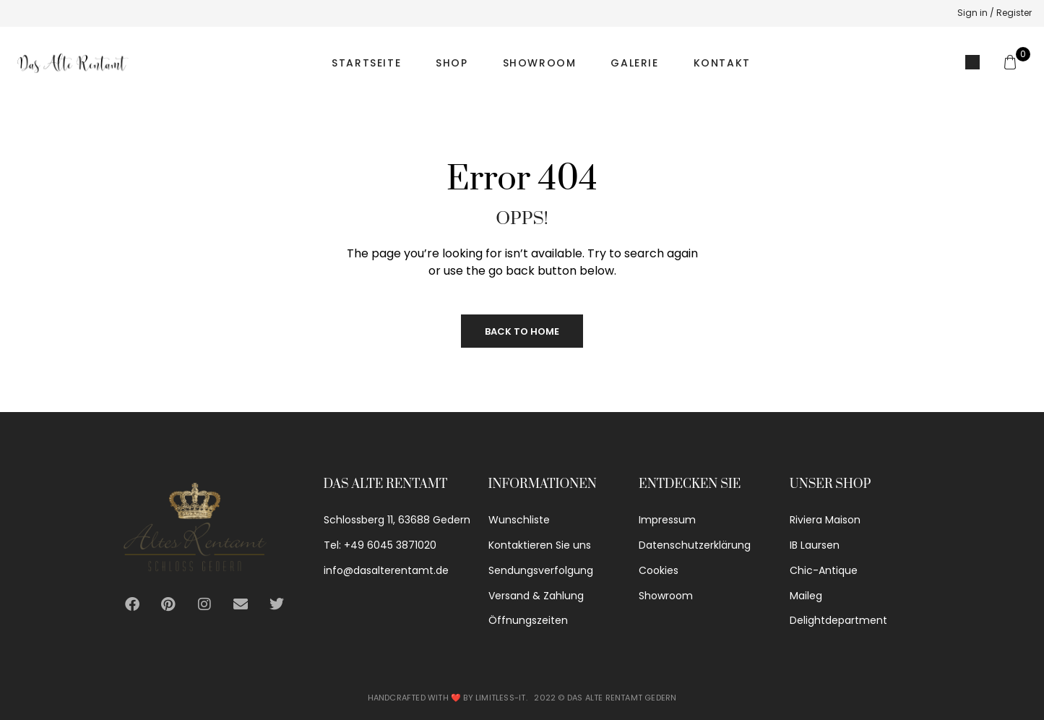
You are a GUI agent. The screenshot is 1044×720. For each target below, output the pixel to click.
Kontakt (722, 63)
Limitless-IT (500, 697)
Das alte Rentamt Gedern (622, 697)
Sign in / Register (994, 13)
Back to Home (522, 331)
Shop (451, 63)
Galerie (634, 63)
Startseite (366, 63)
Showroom (540, 63)
